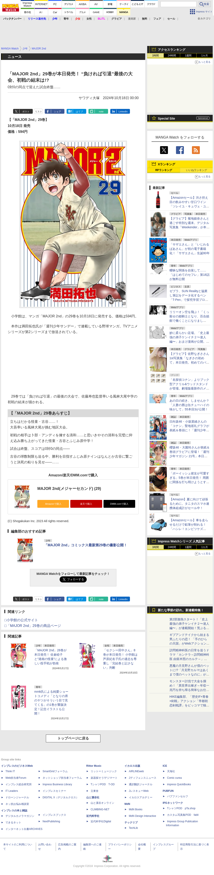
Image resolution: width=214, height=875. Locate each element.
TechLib (133, 827)
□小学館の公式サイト (21, 620)
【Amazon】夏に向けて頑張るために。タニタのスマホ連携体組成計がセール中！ (189, 504)
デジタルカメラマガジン (19, 815)
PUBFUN (168, 790)
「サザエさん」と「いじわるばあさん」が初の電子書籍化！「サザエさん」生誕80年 (189, 249)
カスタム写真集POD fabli (182, 814)
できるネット (13, 822)
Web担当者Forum (15, 777)
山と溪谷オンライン (102, 802)
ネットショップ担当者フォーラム (62, 777)
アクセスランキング (171, 49)
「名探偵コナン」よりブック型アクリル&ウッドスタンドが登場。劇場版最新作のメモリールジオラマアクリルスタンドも (189, 388)
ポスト (25, 111)
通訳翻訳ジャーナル (140, 784)
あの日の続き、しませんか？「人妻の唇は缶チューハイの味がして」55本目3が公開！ (189, 405)
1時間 (155, 55)
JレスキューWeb (138, 790)
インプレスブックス (54, 814)
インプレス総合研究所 (18, 784)
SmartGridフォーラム (55, 771)
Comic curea (174, 777)
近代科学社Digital (101, 821)
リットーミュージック (104, 771)
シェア (57, 111)
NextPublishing (51, 821)
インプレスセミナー (54, 790)
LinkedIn (123, 111)
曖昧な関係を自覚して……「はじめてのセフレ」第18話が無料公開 (189, 275)
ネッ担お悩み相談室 (17, 804)
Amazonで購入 (53, 504)
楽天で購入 (86, 504)
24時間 (172, 55)
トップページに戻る (73, 738)
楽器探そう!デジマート (104, 777)
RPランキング (163, 170)
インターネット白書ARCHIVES (23, 829)
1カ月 (204, 55)
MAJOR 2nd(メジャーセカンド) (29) (69, 488)
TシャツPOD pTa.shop (181, 808)
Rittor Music (93, 765)
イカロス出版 (132, 765)
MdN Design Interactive (142, 815)
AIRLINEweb (136, 771)
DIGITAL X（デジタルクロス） (61, 797)
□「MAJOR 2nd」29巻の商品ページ (32, 626)
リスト (38, 111)
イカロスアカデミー (140, 797)
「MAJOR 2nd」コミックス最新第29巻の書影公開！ (85, 545)
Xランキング (166, 164)
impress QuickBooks (179, 784)
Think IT (10, 771)
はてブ (79, 111)
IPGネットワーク (173, 802)
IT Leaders (11, 790)
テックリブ (131, 822)
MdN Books (135, 809)
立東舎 (94, 790)
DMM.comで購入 (119, 504)
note (101, 111)
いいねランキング (196, 170)
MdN (127, 804)
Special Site (166, 118)
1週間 (188, 55)
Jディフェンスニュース (142, 777)
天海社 (171, 771)
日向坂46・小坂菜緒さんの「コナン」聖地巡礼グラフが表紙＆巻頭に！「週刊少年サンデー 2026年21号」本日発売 (189, 430)
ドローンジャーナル (17, 797)
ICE (165, 765)
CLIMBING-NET (100, 809)
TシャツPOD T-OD (103, 784)
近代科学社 (92, 815)
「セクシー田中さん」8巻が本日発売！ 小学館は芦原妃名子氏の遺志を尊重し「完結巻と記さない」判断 (120, 658)
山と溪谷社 (92, 797)
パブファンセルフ (177, 796)
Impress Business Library (57, 784)
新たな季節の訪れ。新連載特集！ (181, 610)
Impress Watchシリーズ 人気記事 (181, 541)
